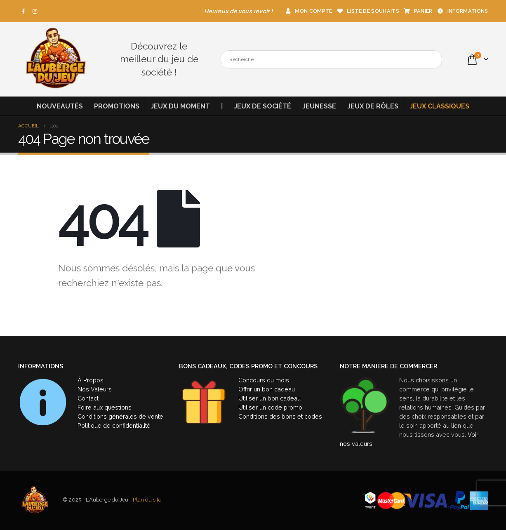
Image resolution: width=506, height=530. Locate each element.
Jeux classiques (439, 106)
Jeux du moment (180, 106)
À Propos (91, 380)
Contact (88, 398)
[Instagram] (35, 11)
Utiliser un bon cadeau (269, 398)
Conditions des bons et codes (280, 416)
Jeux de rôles (372, 106)
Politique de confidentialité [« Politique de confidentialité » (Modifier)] (114, 425)
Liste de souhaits (367, 11)
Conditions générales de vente (120, 416)
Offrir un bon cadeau (266, 389)
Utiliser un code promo (270, 407)
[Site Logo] (55, 59)
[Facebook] (23, 11)
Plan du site (147, 500)
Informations (462, 11)
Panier (418, 11)
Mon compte (308, 11)
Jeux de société (262, 106)
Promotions (116, 106)
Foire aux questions (105, 407)
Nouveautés (60, 106)
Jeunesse (319, 106)
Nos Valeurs (95, 389)
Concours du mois (263, 380)
